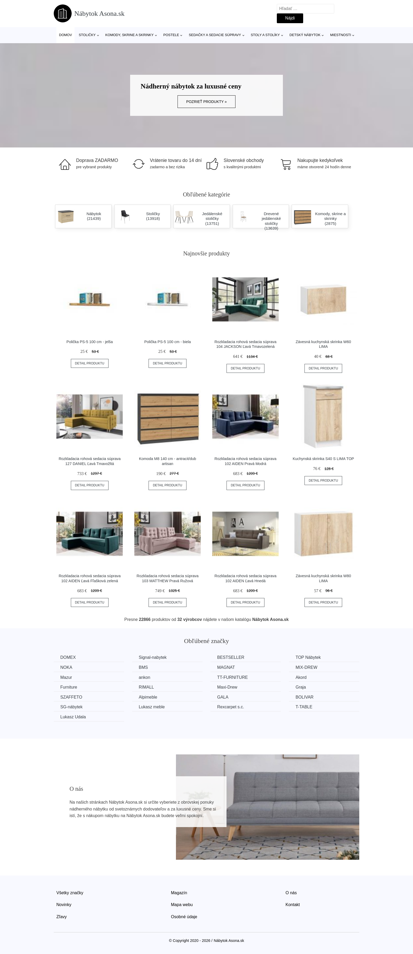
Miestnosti (340, 35)
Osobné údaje (184, 917)
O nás (291, 893)
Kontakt (293, 904)
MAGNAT (226, 667)
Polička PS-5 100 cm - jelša (89, 342)
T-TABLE (304, 707)
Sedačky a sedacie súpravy (215, 35)
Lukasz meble (152, 707)
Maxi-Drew (227, 687)
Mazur (66, 677)
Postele (171, 35)
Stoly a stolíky (265, 35)
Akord (301, 677)
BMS (143, 667)
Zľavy (61, 917)
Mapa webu (182, 904)
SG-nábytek (71, 707)
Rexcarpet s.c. (230, 707)
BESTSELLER (230, 657)
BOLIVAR (304, 697)
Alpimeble (148, 697)
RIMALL (146, 687)
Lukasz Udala (73, 717)
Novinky (63, 904)
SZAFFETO (71, 697)
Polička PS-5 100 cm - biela (167, 342)
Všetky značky (69, 893)
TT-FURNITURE (232, 677)
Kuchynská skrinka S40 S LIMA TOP (323, 459)
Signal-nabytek (153, 657)
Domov (65, 35)
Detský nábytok (305, 35)
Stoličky (87, 35)
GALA (222, 697)
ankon (144, 677)
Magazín (179, 893)
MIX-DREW (306, 667)
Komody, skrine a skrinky (129, 35)
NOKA (66, 667)
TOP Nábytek (308, 657)
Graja (301, 687)
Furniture (68, 687)
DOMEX (68, 657)
